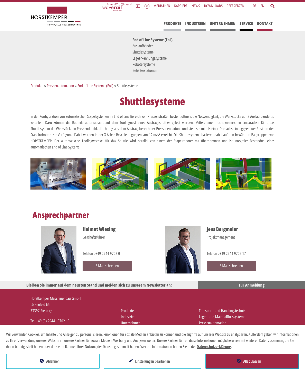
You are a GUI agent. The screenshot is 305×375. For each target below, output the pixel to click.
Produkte (172, 23)
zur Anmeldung (252, 285)
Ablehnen (52, 361)
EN (262, 6)
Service (246, 23)
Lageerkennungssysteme (149, 58)
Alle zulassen (252, 361)
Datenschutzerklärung (214, 346)
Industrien (195, 23)
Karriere (180, 6)
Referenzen (235, 6)
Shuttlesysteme (143, 52)
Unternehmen (222, 23)
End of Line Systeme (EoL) (152, 39)
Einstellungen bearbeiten (152, 361)
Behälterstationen (144, 70)
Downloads (213, 6)
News (196, 6)
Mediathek (162, 6)
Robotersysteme (143, 64)
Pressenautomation (60, 85)
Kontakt (264, 23)
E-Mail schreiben (107, 265)
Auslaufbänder (142, 46)
